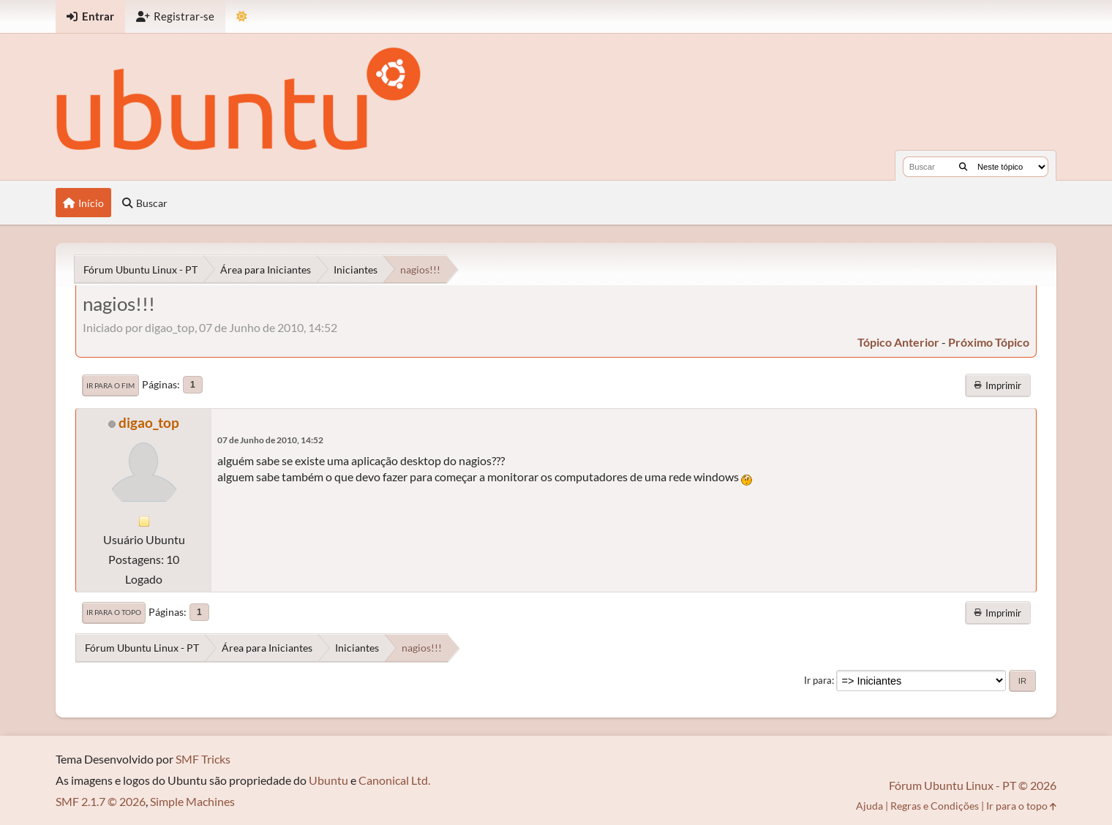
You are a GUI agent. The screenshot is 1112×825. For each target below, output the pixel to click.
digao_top (149, 422)
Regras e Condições (934, 805)
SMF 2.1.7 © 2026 (101, 801)
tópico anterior (898, 342)
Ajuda (869, 805)
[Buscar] (963, 167)
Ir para (818, 680)
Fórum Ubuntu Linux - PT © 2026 (972, 785)
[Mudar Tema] (241, 16)
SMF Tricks (203, 759)
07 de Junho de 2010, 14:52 (270, 440)
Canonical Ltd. (394, 780)
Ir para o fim (110, 385)
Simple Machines (192, 801)
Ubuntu (328, 780)
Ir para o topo (113, 612)
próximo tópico (988, 342)
